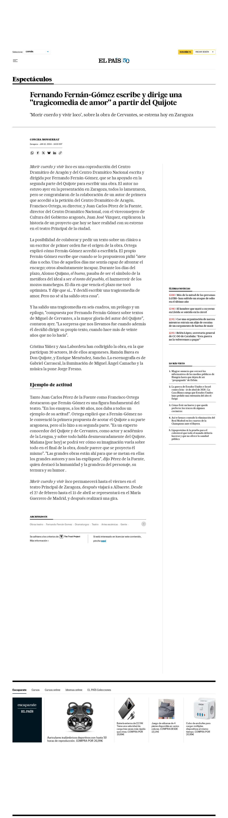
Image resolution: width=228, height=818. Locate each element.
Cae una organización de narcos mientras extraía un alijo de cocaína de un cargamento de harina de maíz (192, 322)
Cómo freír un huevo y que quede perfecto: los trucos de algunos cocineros (190, 408)
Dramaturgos (82, 524)
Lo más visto (177, 363)
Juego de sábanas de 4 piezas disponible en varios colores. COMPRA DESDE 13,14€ (165, 727)
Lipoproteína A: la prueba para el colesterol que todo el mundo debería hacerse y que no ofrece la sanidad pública (192, 435)
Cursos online (52, 689)
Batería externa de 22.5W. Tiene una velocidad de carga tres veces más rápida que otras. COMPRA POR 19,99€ (131, 729)
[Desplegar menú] (15, 61)
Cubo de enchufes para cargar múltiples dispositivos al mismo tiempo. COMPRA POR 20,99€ (198, 729)
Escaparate (19, 689)
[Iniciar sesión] (205, 52)
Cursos (36, 689)
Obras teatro (36, 524)
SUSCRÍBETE (185, 52)
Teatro (95, 524)
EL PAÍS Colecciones (99, 689)
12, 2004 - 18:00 (51, 144)
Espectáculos (32, 79)
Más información (39, 540)
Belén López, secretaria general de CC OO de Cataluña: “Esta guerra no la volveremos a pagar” (192, 336)
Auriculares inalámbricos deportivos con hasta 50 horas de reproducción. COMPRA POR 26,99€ (77, 739)
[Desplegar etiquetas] (143, 524)
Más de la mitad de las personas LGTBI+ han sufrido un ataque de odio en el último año (192, 298)
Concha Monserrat (44, 139)
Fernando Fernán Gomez (59, 524)
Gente (124, 524)
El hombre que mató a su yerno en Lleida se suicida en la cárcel (192, 310)
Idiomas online (74, 689)
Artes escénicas (109, 524)
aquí (103, 540)
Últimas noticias (179, 288)
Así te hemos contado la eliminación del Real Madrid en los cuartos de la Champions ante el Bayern (193, 420)
